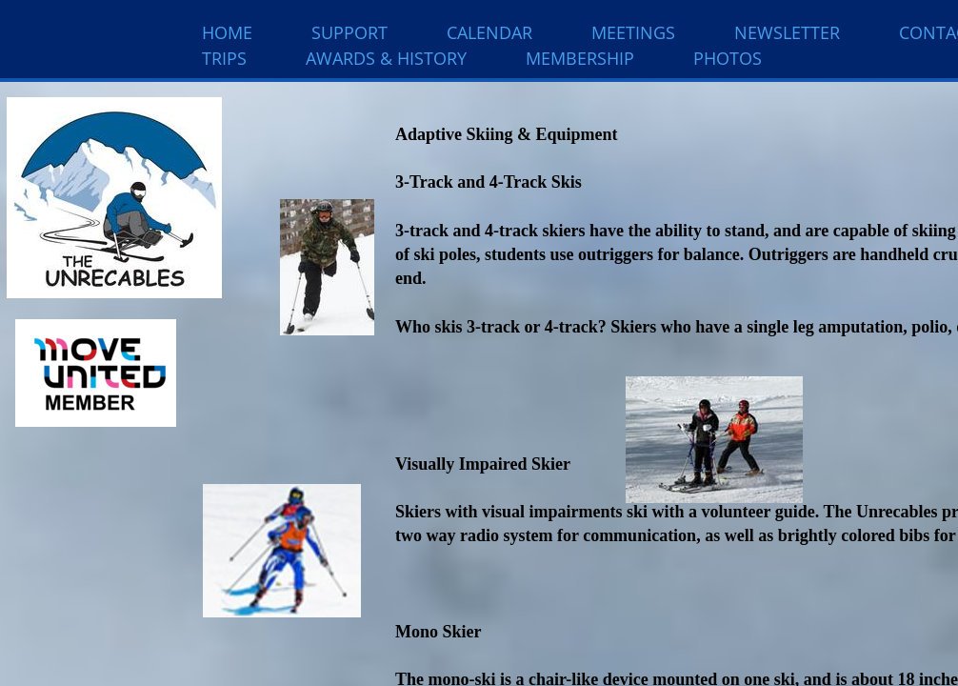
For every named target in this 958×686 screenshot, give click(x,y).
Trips (224, 58)
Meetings (633, 32)
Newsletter (787, 32)
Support (349, 32)
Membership (580, 58)
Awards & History (386, 58)
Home (227, 32)
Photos (727, 58)
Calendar (489, 32)
